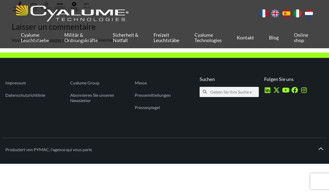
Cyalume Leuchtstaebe (35, 37)
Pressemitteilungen (153, 95)
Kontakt (245, 37)
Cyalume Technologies (208, 37)
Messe (141, 82)
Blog (274, 37)
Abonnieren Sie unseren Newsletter (92, 97)
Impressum (15, 82)
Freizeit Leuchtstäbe (166, 37)
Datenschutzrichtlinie (25, 95)
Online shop (301, 37)
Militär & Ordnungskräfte (81, 37)
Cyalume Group (84, 82)
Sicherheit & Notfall (126, 37)
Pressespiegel (147, 107)
